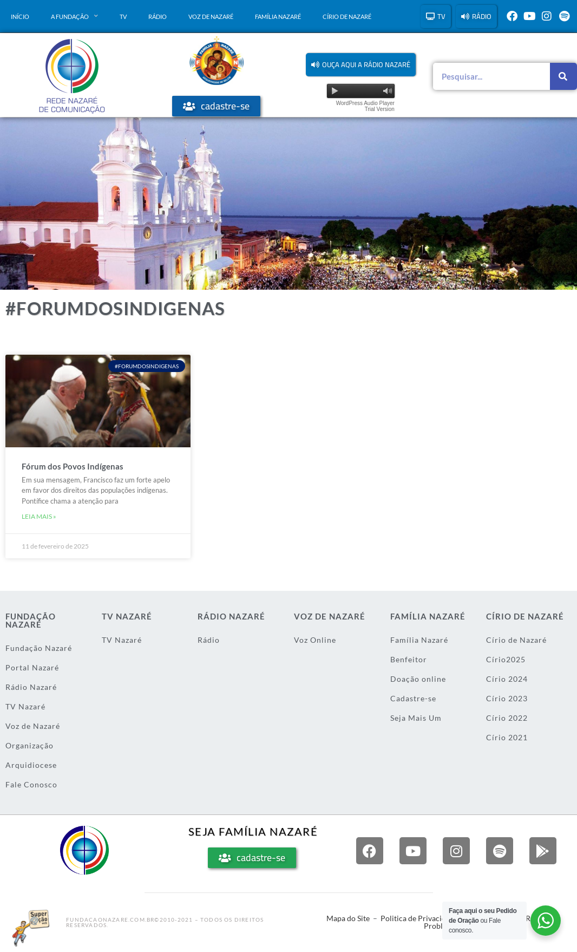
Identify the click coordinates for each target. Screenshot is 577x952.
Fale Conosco (31, 784)
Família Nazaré (278, 16)
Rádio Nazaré (31, 687)
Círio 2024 (507, 678)
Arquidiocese (31, 765)
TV (123, 16)
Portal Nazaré (32, 667)
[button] (361, 64)
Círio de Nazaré (347, 16)
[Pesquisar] (563, 76)
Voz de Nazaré (210, 16)
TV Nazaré (25, 706)
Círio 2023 (507, 698)
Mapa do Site (348, 918)
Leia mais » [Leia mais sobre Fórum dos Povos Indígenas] (39, 516)
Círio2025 (506, 659)
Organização (29, 745)
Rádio (157, 16)
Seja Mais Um (416, 717)
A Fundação (74, 16)
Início (20, 16)
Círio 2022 (507, 717)
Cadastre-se (413, 698)
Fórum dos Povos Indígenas (72, 466)
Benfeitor (408, 659)
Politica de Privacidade (419, 918)
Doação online (418, 678)
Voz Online (315, 639)
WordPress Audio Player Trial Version (365, 106)
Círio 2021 (507, 737)
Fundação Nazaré (38, 648)
